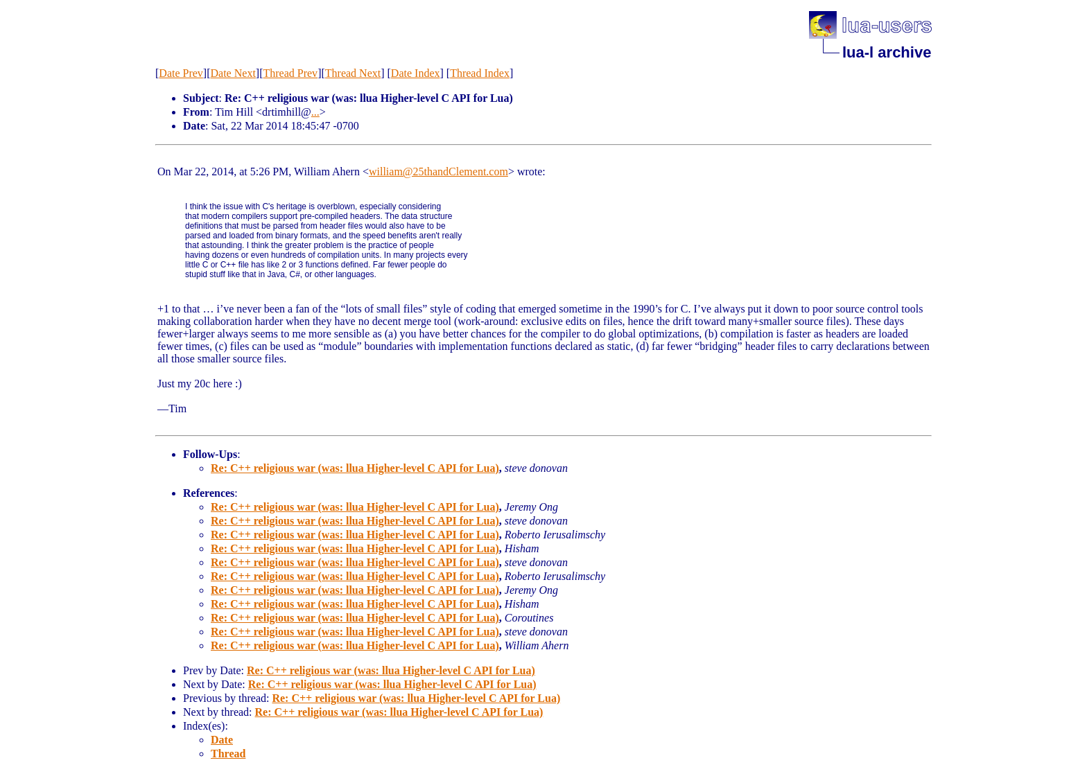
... (315, 112)
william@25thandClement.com (438, 171)
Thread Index (480, 73)
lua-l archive (886, 52)
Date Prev (181, 73)
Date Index (415, 73)
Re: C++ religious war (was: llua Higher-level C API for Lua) (355, 468)
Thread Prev (290, 73)
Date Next (233, 73)
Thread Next (353, 73)
